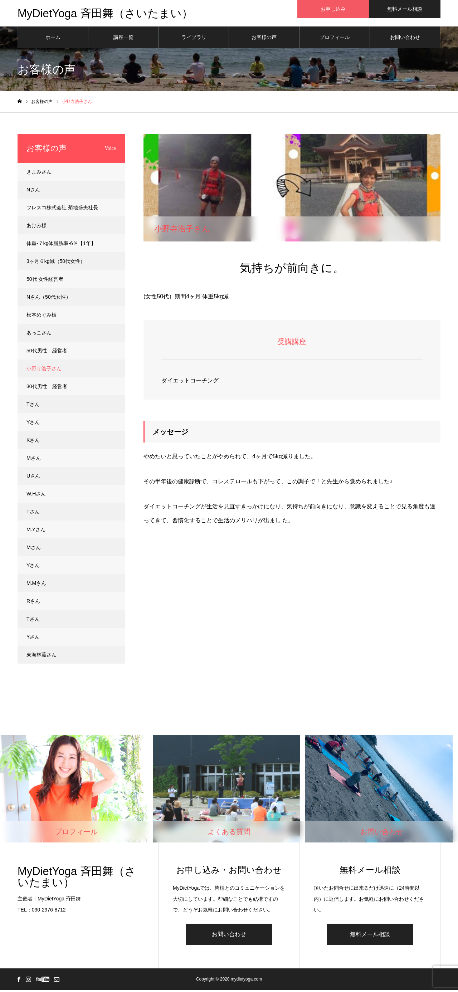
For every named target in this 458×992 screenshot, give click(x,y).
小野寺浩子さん (44, 370)
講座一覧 (123, 39)
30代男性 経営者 (46, 388)
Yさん (33, 424)
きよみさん (39, 174)
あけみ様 (36, 227)
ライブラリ (193, 39)
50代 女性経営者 (44, 281)
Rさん (33, 603)
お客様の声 (264, 39)
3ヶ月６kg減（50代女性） (55, 263)
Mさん (33, 460)
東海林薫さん (41, 657)
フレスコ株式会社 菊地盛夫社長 (62, 209)
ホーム (52, 39)
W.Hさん (36, 496)
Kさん (33, 442)
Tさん (33, 406)
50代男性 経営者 (46, 353)
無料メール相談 (370, 936)
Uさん (33, 478)
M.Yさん (35, 531)
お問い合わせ (405, 39)
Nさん (33, 192)
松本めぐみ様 (41, 317)
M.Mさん (36, 585)
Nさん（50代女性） (48, 299)
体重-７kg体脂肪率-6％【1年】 (61, 245)
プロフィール (335, 39)
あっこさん (39, 335)
